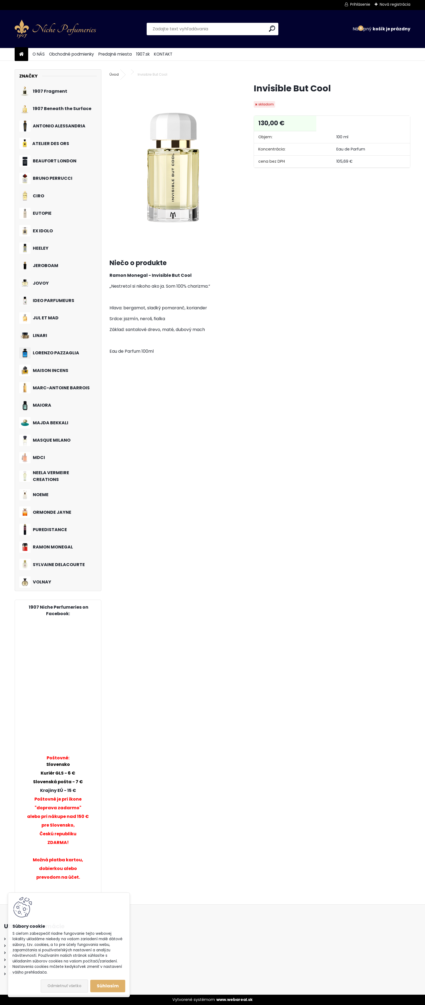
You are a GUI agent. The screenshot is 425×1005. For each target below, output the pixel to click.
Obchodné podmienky (71, 54)
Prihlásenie (360, 4)
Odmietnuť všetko (64, 985)
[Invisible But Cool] (172, 164)
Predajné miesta (115, 54)
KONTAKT (163, 54)
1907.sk (143, 54)
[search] (272, 28)
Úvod (114, 74)
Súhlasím (108, 986)
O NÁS (39, 54)
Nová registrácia (395, 4)
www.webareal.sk (234, 999)
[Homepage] (21, 54)
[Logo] (55, 29)
